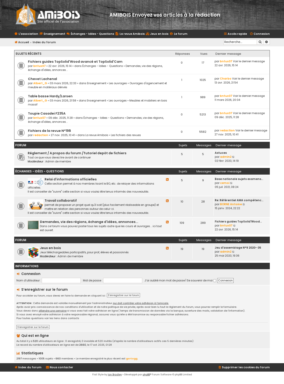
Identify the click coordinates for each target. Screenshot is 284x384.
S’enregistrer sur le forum (44, 289)
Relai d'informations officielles (71, 179)
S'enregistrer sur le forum (123, 295)
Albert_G (40, 83)
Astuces (221, 153)
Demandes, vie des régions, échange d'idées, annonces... (89, 222)
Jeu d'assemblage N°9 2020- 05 (238, 248)
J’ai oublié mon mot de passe (164, 280)
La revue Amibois (96, 135)
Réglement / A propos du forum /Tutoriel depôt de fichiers (77, 153)
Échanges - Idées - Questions (102, 66)
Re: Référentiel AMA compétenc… (239, 200)
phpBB (146, 374)
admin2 (225, 157)
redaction (40, 135)
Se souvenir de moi (201, 280)
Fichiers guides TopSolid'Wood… (238, 221)
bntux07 (39, 66)
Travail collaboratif (61, 200)
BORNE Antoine (231, 204)
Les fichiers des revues (126, 135)
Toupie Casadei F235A (46, 113)
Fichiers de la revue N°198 (49, 131)
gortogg (131, 358)
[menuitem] (157, 34)
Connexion (30, 273)
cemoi (224, 183)
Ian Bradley (115, 374)
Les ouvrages (118, 83)
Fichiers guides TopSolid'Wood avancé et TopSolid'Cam (75, 61)
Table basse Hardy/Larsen (50, 96)
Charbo (225, 78)
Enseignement (96, 83)
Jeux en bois (50, 248)
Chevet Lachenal (42, 79)
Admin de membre (58, 161)
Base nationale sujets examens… (239, 179)
